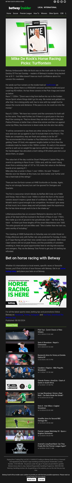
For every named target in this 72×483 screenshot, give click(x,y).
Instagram (35, 315)
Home (9, 13)
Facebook (19, 315)
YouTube (47, 315)
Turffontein (51, 85)
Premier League (26, 13)
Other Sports (53, 13)
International (50, 7)
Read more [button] (31, 479)
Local (40, 7)
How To (36, 13)
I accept (41, 479)
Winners (44, 13)
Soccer (15, 13)
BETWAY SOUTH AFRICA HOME (15, 1)
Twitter (27, 315)
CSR (61, 13)
